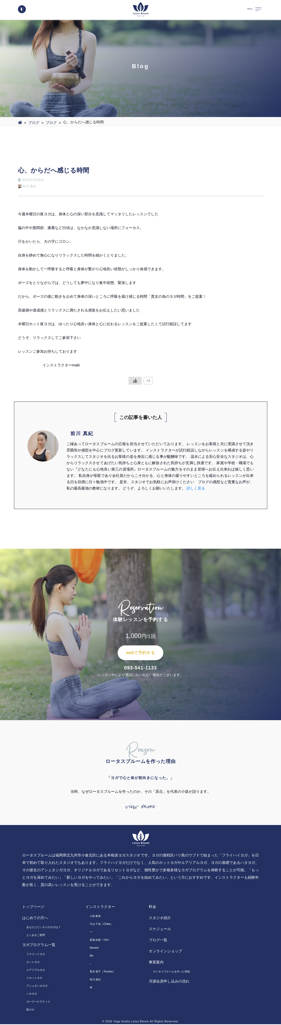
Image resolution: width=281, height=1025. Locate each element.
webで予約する (140, 652)
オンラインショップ (165, 952)
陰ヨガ (30, 1010)
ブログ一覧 (158, 941)
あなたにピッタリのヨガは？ (43, 927)
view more (140, 806)
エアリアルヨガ (35, 970)
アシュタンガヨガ (36, 986)
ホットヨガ (33, 962)
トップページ (33, 907)
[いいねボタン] (135, 381)
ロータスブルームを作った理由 (171, 972)
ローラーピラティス (38, 1002)
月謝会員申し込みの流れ (169, 982)
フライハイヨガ (35, 954)
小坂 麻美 (95, 916)
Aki (91, 956)
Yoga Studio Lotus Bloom (131, 1022)
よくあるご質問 (35, 935)
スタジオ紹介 (160, 918)
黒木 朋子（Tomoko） (103, 972)
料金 (152, 907)
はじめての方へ (35, 918)
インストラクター (100, 907)
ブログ (33, 122)
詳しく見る (196, 488)
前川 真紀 (95, 980)
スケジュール (160, 930)
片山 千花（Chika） (101, 924)
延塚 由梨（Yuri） (100, 940)
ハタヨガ (31, 994)
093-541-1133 (140, 667)
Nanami (94, 948)
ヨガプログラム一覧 (38, 945)
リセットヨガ (34, 978)
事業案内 (156, 963)
